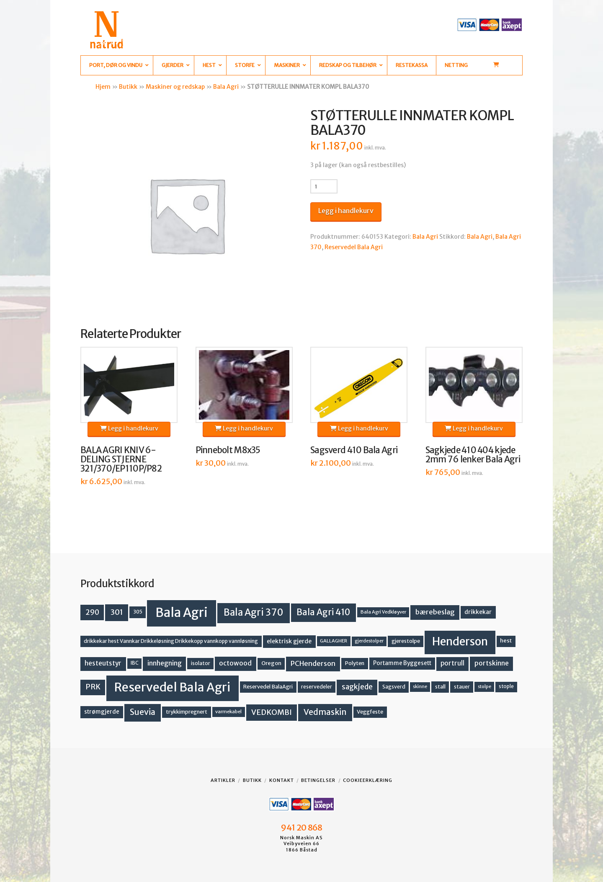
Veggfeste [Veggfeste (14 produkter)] (370, 712)
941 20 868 (301, 828)
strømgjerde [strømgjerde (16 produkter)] (101, 711)
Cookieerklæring (367, 780)
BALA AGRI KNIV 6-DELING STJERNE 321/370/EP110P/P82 (121, 459)
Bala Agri (226, 86)
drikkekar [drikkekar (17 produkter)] (478, 612)
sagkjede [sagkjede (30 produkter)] (357, 686)
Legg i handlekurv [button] (129, 428)
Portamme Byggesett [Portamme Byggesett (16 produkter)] (402, 663)
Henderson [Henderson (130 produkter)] (460, 641)
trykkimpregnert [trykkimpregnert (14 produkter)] (186, 712)
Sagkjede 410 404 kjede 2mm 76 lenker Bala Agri (472, 455)
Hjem (103, 86)
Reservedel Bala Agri (354, 247)
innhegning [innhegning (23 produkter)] (164, 663)
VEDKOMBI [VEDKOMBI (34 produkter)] (271, 712)
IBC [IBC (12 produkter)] (135, 663)
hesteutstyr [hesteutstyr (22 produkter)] (103, 663)
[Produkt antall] (324, 186)
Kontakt (281, 780)
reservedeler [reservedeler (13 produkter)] (316, 686)
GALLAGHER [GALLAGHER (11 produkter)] (333, 641)
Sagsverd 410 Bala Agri (353, 450)
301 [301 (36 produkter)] (117, 612)
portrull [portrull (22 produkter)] (452, 663)
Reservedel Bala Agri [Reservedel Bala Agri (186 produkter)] (172, 687)
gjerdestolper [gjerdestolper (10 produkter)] (369, 641)
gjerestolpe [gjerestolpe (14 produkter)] (406, 641)
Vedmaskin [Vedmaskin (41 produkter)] (325, 712)
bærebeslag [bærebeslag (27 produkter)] (435, 612)
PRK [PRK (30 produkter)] (92, 686)
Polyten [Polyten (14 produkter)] (354, 663)
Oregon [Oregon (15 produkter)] (271, 663)
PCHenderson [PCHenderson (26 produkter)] (313, 663)
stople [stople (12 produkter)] (506, 686)
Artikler (223, 780)
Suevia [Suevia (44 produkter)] (142, 712)
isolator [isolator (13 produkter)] (200, 663)
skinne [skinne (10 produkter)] (420, 686)
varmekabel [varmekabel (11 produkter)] (228, 711)
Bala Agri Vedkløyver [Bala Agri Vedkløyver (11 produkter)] (383, 612)
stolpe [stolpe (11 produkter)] (484, 686)
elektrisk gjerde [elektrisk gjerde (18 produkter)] (289, 641)
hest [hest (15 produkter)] (506, 640)
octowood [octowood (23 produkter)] (235, 663)
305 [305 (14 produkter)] (137, 612)
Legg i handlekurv (346, 210)
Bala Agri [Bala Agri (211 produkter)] (181, 612)
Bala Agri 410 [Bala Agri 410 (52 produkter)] (323, 612)
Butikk (128, 86)
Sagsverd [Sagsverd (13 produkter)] (393, 686)
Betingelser (318, 780)
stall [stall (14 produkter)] (440, 686)
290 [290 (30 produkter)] (92, 612)
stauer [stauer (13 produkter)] (462, 686)
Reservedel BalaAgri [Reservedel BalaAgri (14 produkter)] (268, 686)
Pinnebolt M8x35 (228, 450)
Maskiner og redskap (175, 86)
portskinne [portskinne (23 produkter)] (491, 663)
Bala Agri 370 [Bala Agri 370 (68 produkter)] (253, 612)
